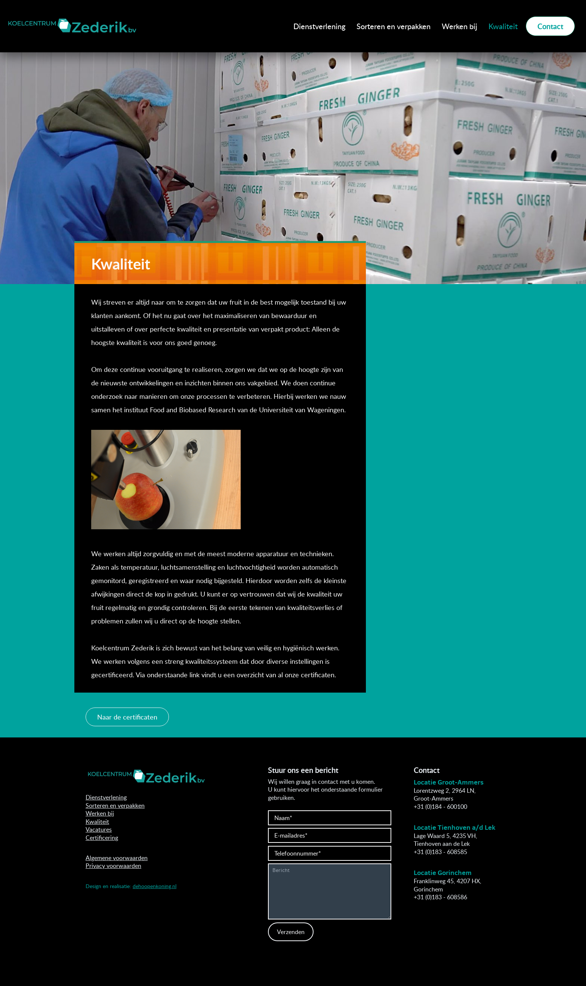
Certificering (102, 838)
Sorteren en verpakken (394, 26)
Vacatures (99, 829)
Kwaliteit (503, 26)
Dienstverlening (319, 26)
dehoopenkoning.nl (154, 886)
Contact (550, 26)
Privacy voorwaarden (113, 866)
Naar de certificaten (127, 716)
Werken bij (459, 26)
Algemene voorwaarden (117, 858)
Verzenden (291, 932)
